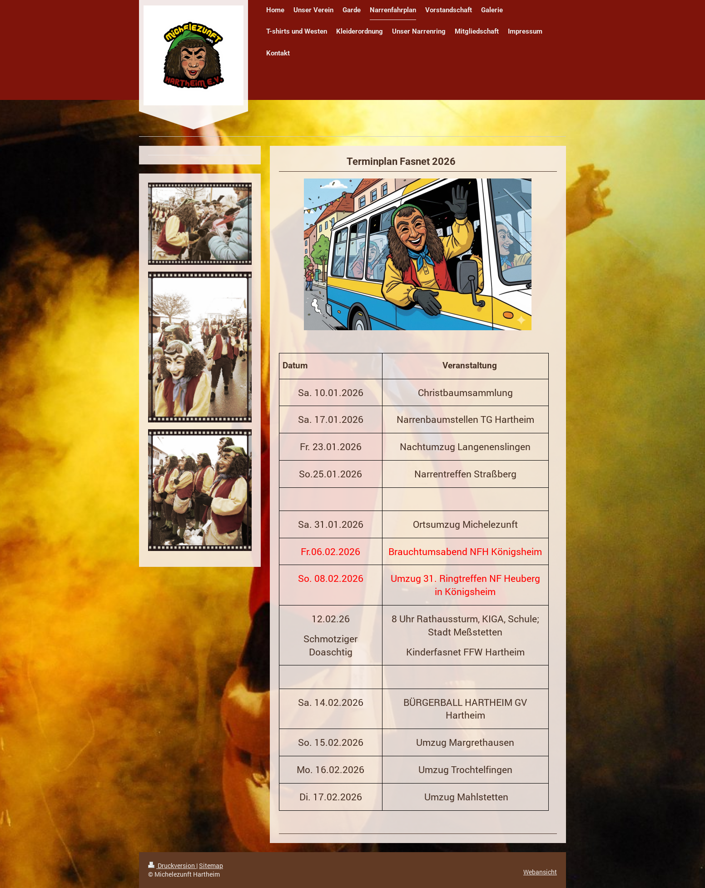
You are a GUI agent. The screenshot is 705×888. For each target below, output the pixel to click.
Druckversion (172, 865)
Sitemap (211, 865)
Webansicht (540, 872)
